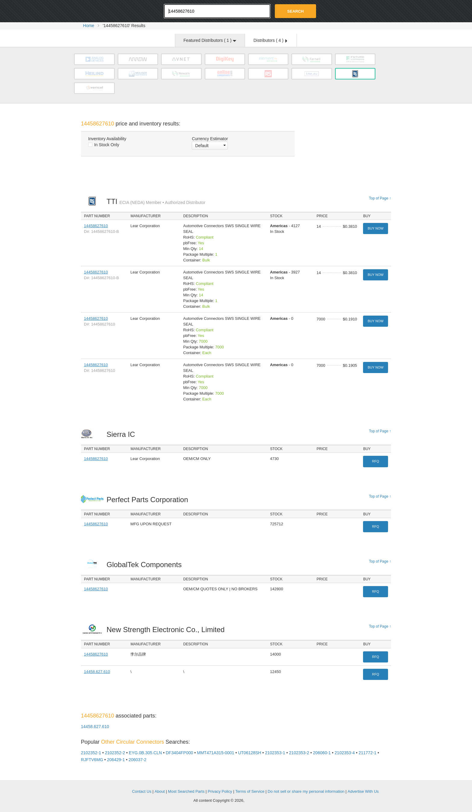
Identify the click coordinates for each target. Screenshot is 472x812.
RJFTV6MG (92, 759)
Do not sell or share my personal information (306, 791)
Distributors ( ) (270, 40)
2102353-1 (275, 752)
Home (88, 25)
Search (295, 11)
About (160, 791)
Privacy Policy (220, 791)
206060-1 (322, 752)
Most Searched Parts (186, 791)
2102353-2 (299, 752)
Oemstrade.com (114, 10)
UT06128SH (249, 752)
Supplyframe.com (261, 801)
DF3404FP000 (179, 752)
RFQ (375, 461)
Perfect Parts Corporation (149, 500)
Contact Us (141, 791)
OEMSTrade (111, 790)
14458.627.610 (97, 671)
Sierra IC (122, 434)
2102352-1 (91, 752)
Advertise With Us (363, 791)
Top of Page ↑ (380, 198)
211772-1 (367, 752)
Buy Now (375, 228)
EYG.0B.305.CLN (145, 752)
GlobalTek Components (146, 564)
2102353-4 (345, 752)
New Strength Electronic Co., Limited (167, 629)
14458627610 (96, 226)
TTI (156, 201)
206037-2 (137, 759)
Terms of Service (250, 791)
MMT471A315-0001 (215, 752)
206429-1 (116, 759)
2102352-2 (115, 752)
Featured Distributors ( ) (210, 40)
